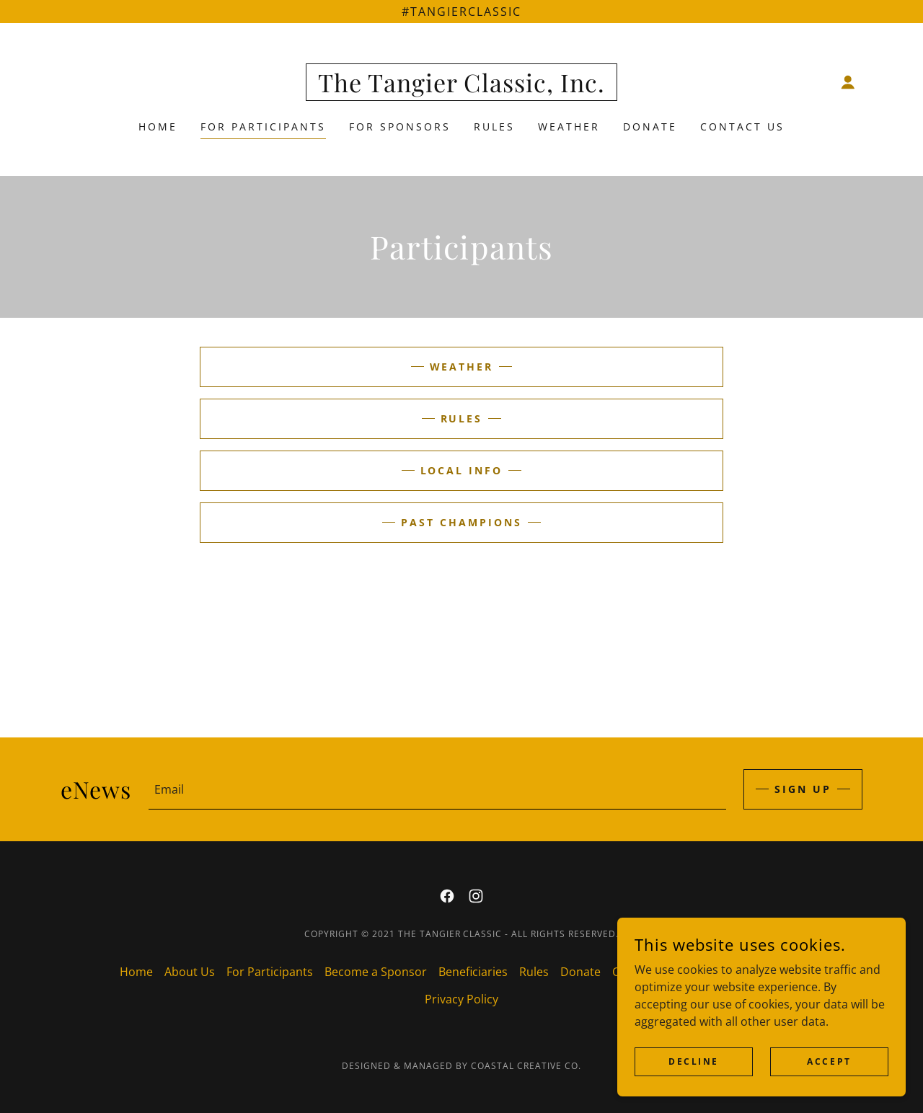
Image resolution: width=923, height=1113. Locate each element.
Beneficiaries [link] (473, 972)
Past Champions (461, 522)
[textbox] (437, 789)
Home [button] (136, 972)
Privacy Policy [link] (461, 999)
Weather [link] (569, 126)
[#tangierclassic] (461, 11)
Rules (462, 418)
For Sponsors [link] (400, 126)
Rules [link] (494, 126)
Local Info (461, 470)
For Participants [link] (263, 126)
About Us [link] (189, 972)
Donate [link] (650, 126)
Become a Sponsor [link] (375, 972)
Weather (462, 366)
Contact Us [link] (742, 126)
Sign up (802, 789)
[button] (848, 82)
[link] (461, 88)
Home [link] (157, 126)
